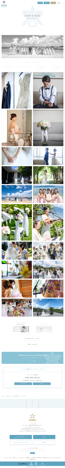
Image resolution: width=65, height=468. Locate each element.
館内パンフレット (15, 457)
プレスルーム (10, 457)
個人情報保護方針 (28, 457)
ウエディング (8, 395)
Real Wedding (16, 395)
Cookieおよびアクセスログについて (46, 457)
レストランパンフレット (21, 457)
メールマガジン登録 (32, 448)
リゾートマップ (6, 457)
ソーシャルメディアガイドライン (57, 457)
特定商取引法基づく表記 (32, 459)
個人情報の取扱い (39, 457)
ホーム (3, 395)
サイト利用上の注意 (33, 457)
